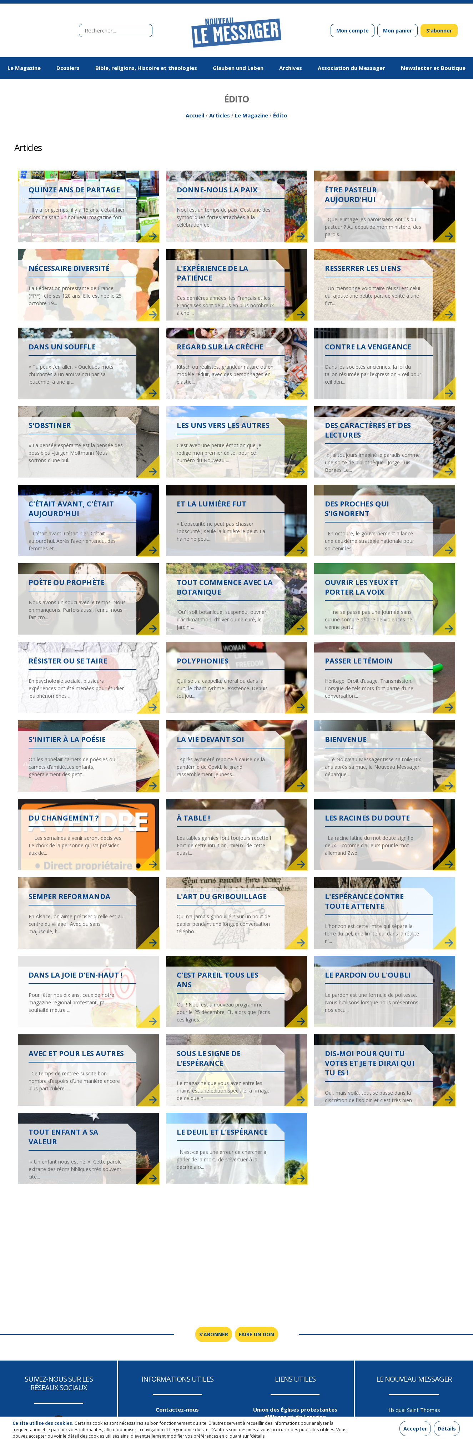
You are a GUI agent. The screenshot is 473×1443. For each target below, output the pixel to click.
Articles (219, 118)
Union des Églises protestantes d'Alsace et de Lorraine (295, 1416)
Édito (280, 118)
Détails (447, 1428)
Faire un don (256, 1337)
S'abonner (439, 30)
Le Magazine (251, 118)
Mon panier (397, 30)
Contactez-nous (177, 1412)
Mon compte (352, 30)
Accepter (415, 1428)
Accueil (195, 118)
